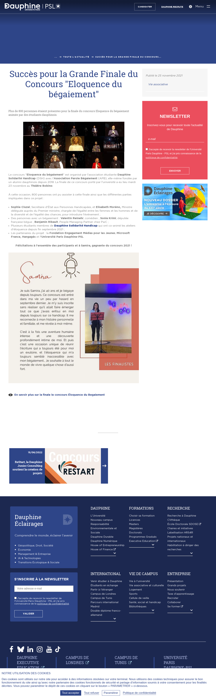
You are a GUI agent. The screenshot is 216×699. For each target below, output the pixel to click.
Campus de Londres (103, 594)
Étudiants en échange (104, 585)
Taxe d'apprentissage (180, 594)
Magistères (136, 528)
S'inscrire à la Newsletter (41, 579)
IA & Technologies (29, 558)
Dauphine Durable (102, 537)
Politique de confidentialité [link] (139, 692)
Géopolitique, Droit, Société (35, 545)
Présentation (175, 581)
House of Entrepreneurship (107, 545)
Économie (24, 550)
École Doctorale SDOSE (182, 524)
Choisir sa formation (142, 516)
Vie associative (158, 84)
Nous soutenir (176, 589)
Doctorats (135, 532)
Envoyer (175, 170)
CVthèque (173, 520)
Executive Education (142, 541)
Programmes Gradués (142, 537)
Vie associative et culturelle (146, 585)
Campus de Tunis (101, 598)
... (56, 57)
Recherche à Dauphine (181, 516)
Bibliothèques (137, 606)
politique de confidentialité (161, 157)
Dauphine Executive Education (28, 662)
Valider (28, 614)
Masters (134, 524)
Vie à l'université (139, 581)
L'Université (98, 516)
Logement (135, 589)
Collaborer (174, 602)
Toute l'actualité (76, 57)
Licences (134, 520)
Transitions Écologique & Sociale (38, 562)
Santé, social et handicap (145, 602)
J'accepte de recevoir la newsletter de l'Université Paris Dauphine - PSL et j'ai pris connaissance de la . (41, 601)
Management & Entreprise (34, 554)
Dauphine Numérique (104, 541)
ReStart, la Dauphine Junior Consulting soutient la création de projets (27, 467)
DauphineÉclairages (29, 520)
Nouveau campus (102, 520)
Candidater (144, 7)
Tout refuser (91, 692)
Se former (173, 606)
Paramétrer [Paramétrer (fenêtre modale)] (111, 692)
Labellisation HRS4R (180, 532)
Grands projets (176, 585)
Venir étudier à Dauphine (106, 581)
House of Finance (102, 549)
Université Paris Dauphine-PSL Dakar (178, 665)
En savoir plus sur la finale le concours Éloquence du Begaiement (59, 394)
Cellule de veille (139, 598)
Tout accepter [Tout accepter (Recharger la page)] (70, 692)
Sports (133, 594)
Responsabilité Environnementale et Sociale (104, 528)
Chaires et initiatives (180, 528)
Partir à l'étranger (102, 589)
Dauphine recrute (172, 7)
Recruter (172, 598)
